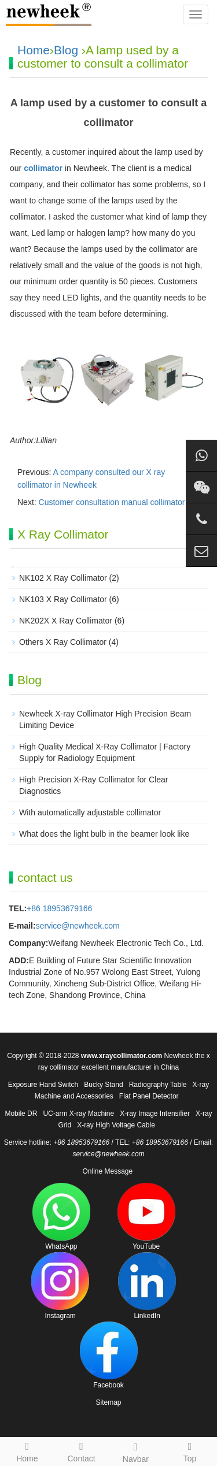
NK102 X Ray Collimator (63, 577)
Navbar (136, 1451)
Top (190, 1450)
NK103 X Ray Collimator (63, 599)
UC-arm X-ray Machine (78, 1113)
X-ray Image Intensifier (155, 1113)
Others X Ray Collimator (62, 642)
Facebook (109, 1355)
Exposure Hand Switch (43, 1085)
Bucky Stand (103, 1085)
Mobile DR (21, 1113)
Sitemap (108, 1402)
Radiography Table (158, 1085)
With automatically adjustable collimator (90, 812)
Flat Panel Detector (149, 1096)
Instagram (60, 1286)
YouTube (146, 1216)
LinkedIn (147, 1286)
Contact (81, 1450)
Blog (66, 50)
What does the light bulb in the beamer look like (104, 833)
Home (33, 50)
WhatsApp (61, 1216)
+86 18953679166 (59, 908)
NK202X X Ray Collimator (65, 620)
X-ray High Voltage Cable (116, 1125)
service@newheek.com (78, 925)
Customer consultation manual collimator (112, 502)
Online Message (107, 1171)
